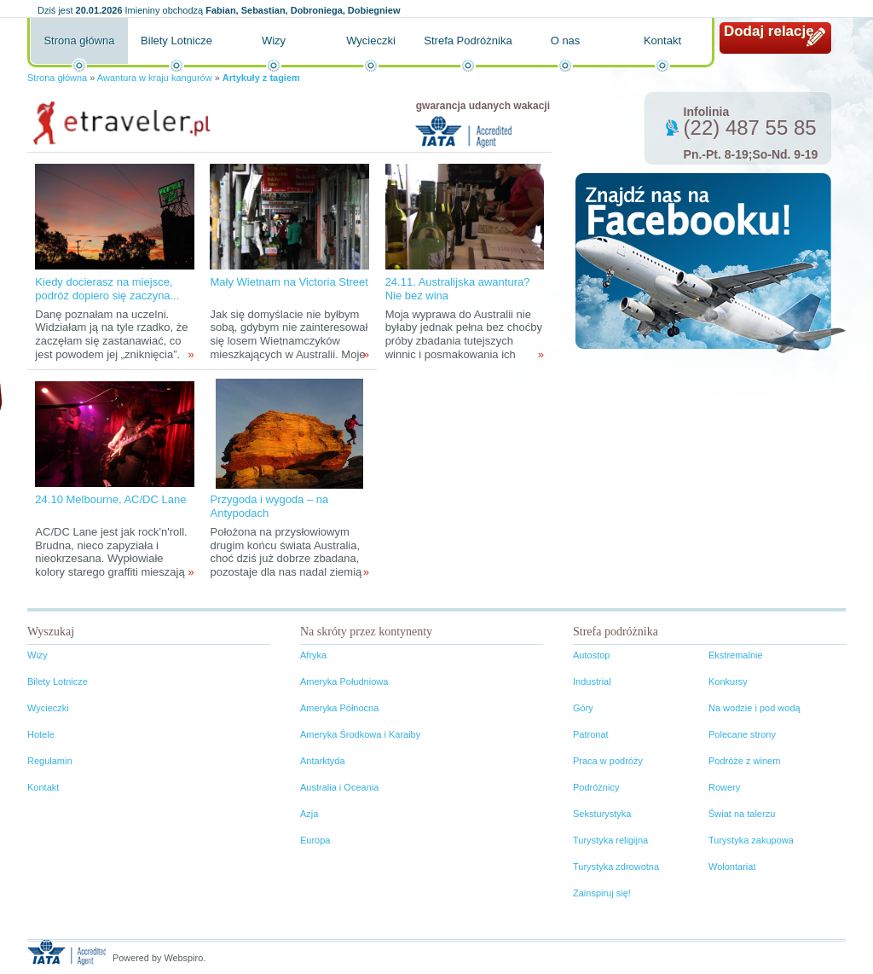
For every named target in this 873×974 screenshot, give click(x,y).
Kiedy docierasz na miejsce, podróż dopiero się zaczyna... (107, 288)
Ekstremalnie (735, 655)
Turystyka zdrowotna (616, 866)
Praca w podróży (608, 761)
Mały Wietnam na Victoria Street (288, 281)
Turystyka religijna (610, 840)
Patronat (591, 734)
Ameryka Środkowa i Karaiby (360, 734)
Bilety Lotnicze (176, 40)
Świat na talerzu (741, 814)
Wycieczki (371, 40)
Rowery (724, 787)
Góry (583, 708)
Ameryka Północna (339, 708)
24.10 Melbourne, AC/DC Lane (110, 499)
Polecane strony (742, 734)
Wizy (274, 40)
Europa (315, 840)
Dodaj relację (769, 31)
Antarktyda (322, 761)
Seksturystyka (602, 814)
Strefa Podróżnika (468, 40)
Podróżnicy (596, 787)
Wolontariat (731, 866)
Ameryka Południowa (344, 681)
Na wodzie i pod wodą (754, 708)
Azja (309, 814)
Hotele (41, 734)
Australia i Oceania (339, 787)
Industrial (592, 681)
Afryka (313, 655)
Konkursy (728, 681)
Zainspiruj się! (602, 893)
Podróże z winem (744, 761)
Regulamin (49, 761)
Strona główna (78, 40)
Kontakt (662, 40)
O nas (566, 40)
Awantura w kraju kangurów (154, 77)
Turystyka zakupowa (751, 840)
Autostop (591, 655)
